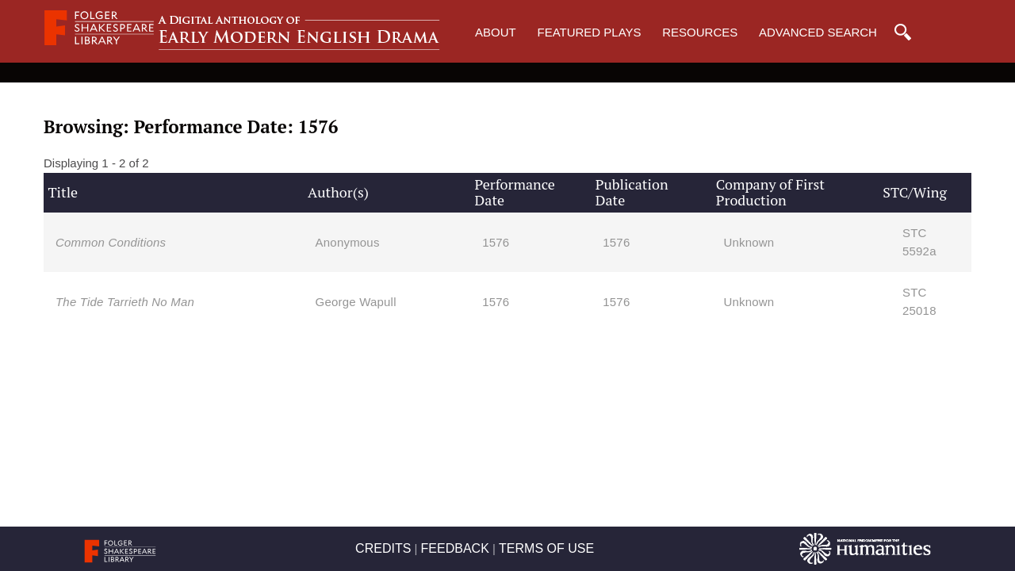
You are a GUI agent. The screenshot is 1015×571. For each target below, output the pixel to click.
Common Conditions (111, 242)
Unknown (748, 242)
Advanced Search (818, 32)
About (495, 32)
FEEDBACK (455, 548)
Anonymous (348, 242)
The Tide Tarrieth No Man (125, 301)
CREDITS (383, 548)
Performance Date (515, 191)
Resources (699, 32)
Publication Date (632, 191)
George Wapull (356, 301)
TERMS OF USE (546, 548)
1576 (495, 242)
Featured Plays (589, 32)
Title (63, 191)
